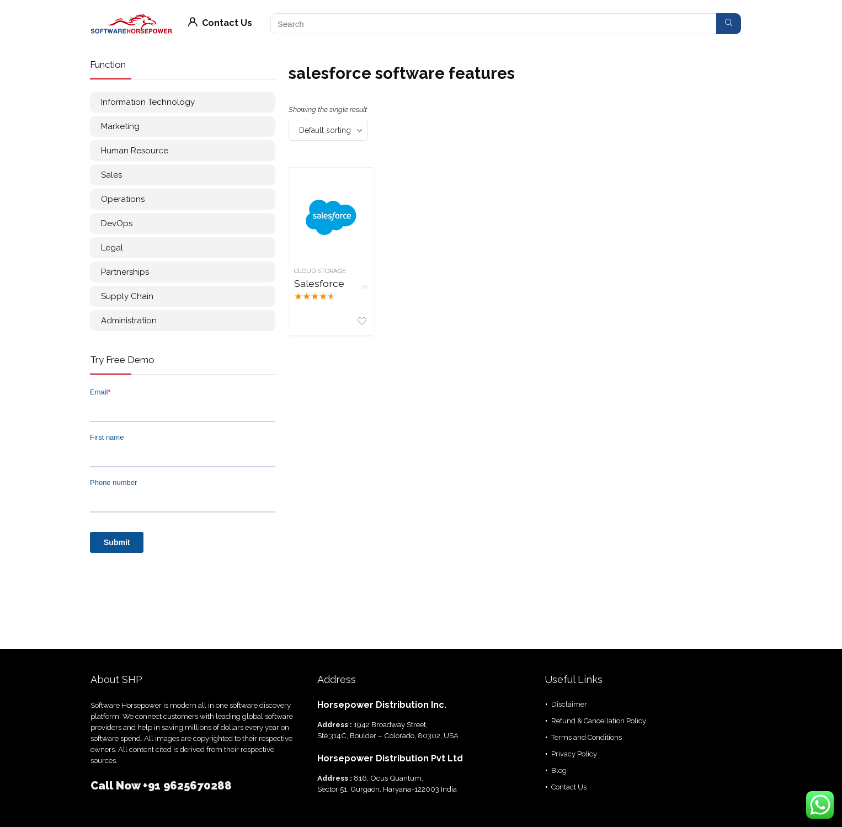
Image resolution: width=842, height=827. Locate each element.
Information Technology (148, 102)
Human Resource (134, 151)
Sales (111, 175)
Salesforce (319, 283)
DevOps (116, 223)
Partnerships (125, 272)
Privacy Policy (574, 754)
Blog (559, 770)
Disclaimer (569, 704)
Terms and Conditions (586, 737)
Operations (123, 199)
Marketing (120, 126)
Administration (129, 321)
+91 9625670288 (187, 785)
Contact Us (220, 23)
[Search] (728, 23)
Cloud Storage (320, 271)
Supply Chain (127, 296)
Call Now (116, 785)
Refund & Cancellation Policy (598, 721)
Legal (112, 248)
